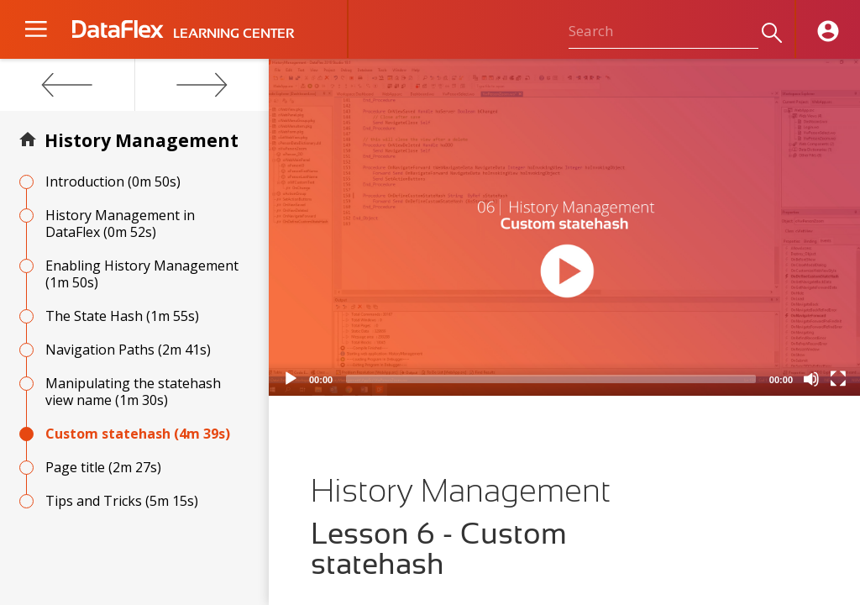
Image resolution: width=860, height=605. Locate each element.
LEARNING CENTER (233, 33)
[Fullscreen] (838, 379)
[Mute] (811, 379)
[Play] (290, 379)
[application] (564, 227)
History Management (142, 140)
